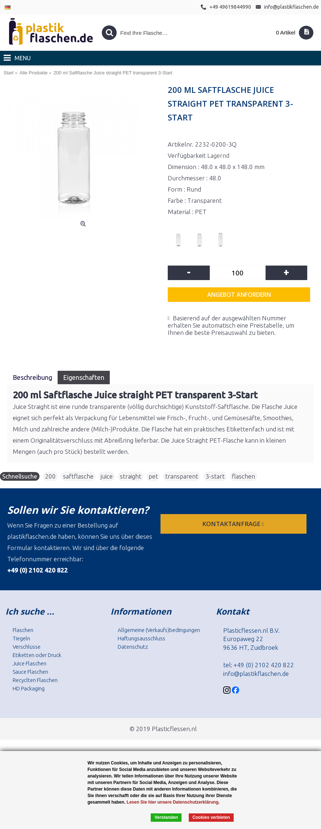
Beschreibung (32, 377)
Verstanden (166, 817)
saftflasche (78, 476)
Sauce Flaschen (30, 672)
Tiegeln (21, 638)
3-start (215, 476)
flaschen (243, 476)
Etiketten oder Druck (37, 655)
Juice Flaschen (29, 663)
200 (50, 476)
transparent (181, 476)
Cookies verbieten (211, 817)
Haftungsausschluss (141, 638)
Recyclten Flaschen (35, 680)
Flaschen (23, 630)
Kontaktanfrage (233, 524)
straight (130, 476)
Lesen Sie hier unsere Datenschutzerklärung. (173, 802)
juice (107, 476)
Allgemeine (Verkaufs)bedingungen (159, 630)
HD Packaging (29, 688)
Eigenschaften (83, 377)
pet (153, 476)
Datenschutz (133, 647)
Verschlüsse (27, 647)
